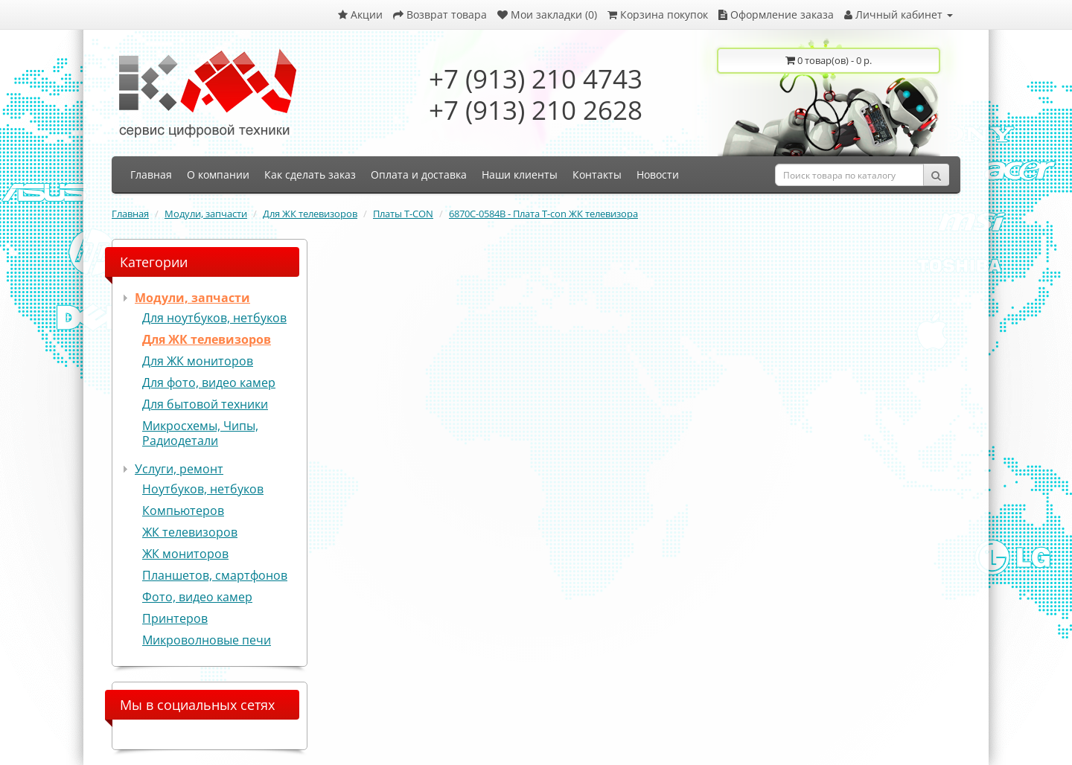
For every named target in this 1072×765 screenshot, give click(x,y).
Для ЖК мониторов (197, 361)
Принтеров (175, 618)
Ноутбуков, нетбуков (203, 489)
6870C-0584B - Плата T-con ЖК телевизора (543, 213)
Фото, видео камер (197, 597)
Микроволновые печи (206, 640)
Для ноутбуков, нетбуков (214, 318)
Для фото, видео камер (208, 382)
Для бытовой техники (205, 404)
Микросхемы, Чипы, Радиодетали (200, 433)
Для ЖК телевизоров (310, 213)
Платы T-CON (403, 213)
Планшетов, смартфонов (214, 575)
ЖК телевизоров (189, 532)
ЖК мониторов (185, 553)
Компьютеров (183, 510)
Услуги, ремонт (179, 469)
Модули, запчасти (206, 213)
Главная (130, 213)
